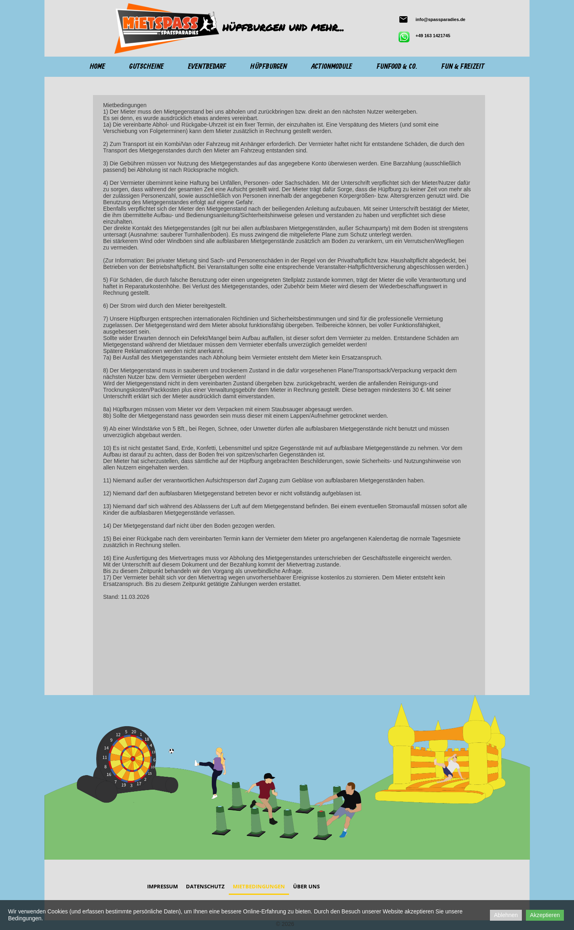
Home (97, 66)
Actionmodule (331, 66)
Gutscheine (146, 66)
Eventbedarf (207, 66)
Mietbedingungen (259, 886)
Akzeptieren (545, 915)
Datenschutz (205, 886)
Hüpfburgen (268, 66)
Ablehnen (506, 915)
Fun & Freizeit (462, 66)
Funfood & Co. (397, 66)
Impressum (162, 886)
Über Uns (306, 886)
